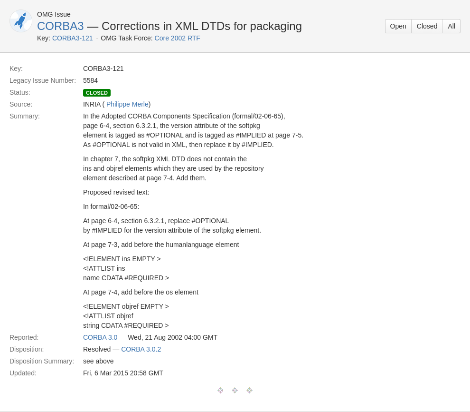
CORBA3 (60, 26)
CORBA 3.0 (100, 337)
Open (398, 26)
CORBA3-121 (72, 38)
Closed (427, 26)
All (451, 26)
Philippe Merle (127, 104)
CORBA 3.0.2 (141, 349)
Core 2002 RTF (177, 38)
